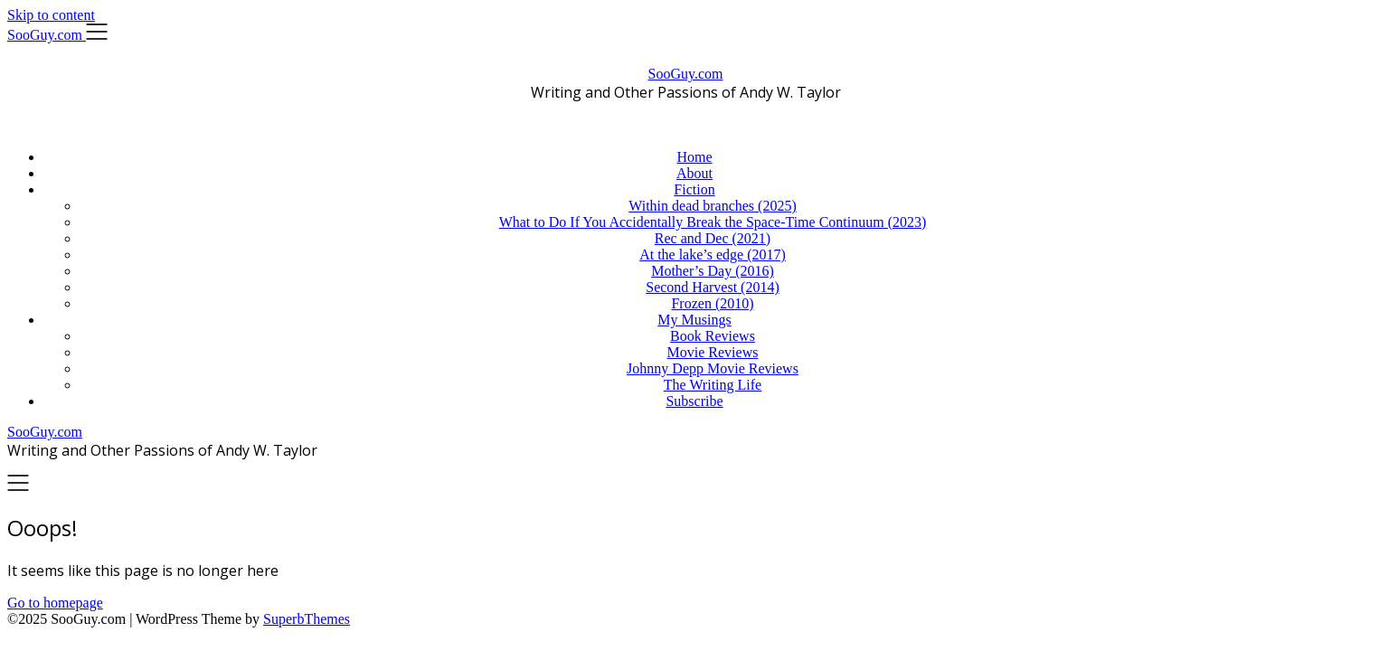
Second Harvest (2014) (712, 287)
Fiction (694, 189)
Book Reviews (712, 336)
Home (694, 157)
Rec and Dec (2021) (712, 238)
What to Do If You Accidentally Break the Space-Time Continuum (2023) (713, 222)
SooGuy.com (685, 73)
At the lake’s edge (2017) (712, 254)
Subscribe (694, 401)
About (694, 173)
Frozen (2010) (712, 303)
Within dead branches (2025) (712, 205)
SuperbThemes (306, 619)
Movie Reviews (713, 352)
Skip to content (51, 15)
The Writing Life (712, 384)
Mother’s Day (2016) (712, 270)
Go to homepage (55, 602)
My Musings (694, 319)
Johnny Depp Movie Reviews (712, 368)
